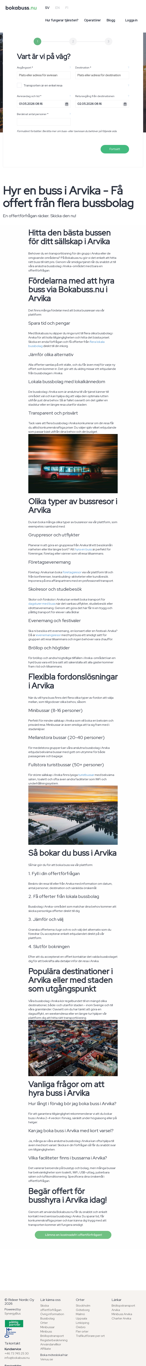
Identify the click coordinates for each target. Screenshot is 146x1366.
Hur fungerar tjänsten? (61, 20)
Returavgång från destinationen (94, 96)
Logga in (131, 20)
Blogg (110, 20)
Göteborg (83, 1310)
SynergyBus (13, 1313)
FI (66, 8)
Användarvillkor (50, 1344)
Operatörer (92, 20)
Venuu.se (46, 1359)
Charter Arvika (121, 1318)
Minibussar (47, 1327)
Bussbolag (47, 1318)
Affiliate (45, 1349)
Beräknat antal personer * (32, 114)
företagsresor (72, 572)
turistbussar (86, 775)
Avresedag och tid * (29, 96)
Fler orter (82, 1331)
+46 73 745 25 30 (17, 1353)
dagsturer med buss (41, 604)
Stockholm (83, 1306)
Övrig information (52, 1314)
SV (47, 8)
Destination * (83, 67)
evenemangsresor (48, 635)
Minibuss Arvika (122, 1314)
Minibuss (46, 1331)
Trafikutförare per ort (90, 1336)
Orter (44, 1323)
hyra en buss (83, 549)
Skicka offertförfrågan (50, 1308)
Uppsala (81, 1318)
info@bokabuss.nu (17, 1358)
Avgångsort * (25, 67)
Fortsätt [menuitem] (115, 149)
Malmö (80, 1314)
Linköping (82, 1323)
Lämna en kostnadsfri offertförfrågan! (73, 1235)
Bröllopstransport (52, 1336)
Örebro (81, 1327)
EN (57, 8)
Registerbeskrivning (53, 1340)
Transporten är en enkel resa (39, 85)
